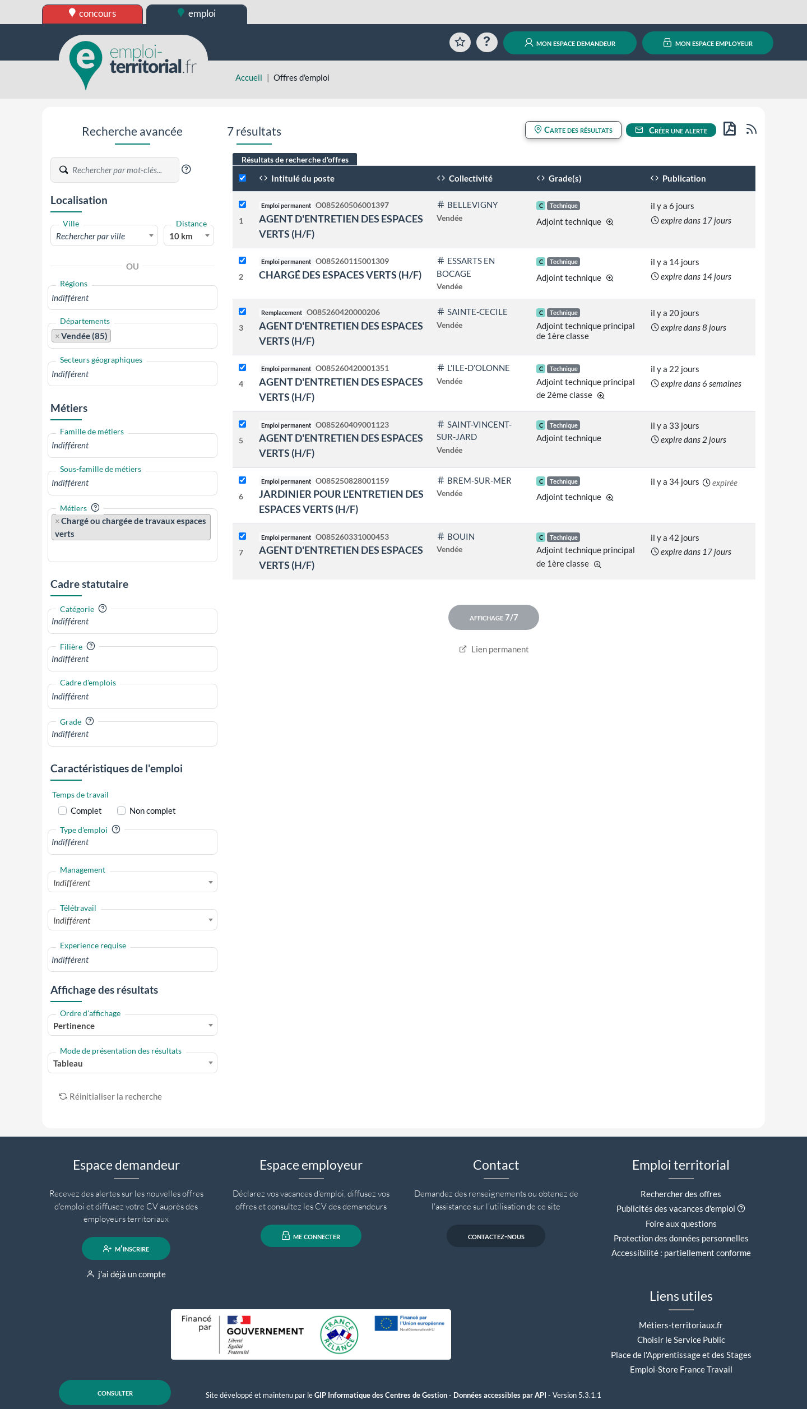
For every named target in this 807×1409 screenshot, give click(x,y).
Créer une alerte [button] (671, 130)
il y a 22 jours (675, 369)
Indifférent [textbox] (71, 883)
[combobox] (104, 235)
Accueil (248, 77)
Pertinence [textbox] (74, 1026)
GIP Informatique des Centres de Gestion (380, 1395)
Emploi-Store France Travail (681, 1369)
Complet (86, 810)
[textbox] (104, 236)
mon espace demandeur (570, 43)
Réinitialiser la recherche (110, 1096)
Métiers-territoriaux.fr (681, 1325)
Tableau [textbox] (68, 1063)
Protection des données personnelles (681, 1238)
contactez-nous (496, 1236)
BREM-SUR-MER (474, 480)
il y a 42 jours (675, 537)
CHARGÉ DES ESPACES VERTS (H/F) (340, 274)
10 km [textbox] (181, 236)
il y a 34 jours (675, 481)
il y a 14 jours (675, 262)
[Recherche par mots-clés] (124, 170)
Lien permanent (494, 649)
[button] (186, 169)
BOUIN (456, 536)
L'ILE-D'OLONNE (473, 368)
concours (93, 13)
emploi (197, 13)
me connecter (311, 1236)
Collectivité (465, 178)
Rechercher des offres (681, 1194)
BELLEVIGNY (467, 205)
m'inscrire (126, 1249)
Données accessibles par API (499, 1395)
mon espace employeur (708, 43)
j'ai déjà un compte (126, 1274)
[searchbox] (133, 297)
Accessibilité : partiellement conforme (681, 1253)
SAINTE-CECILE (472, 312)
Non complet (152, 810)
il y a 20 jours (675, 313)
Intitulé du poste (297, 178)
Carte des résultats (573, 129)
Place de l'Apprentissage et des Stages (681, 1355)
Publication (678, 178)
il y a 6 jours (672, 206)
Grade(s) (559, 178)
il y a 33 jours (675, 425)
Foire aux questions (681, 1223)
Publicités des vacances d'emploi (675, 1208)
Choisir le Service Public (681, 1339)
